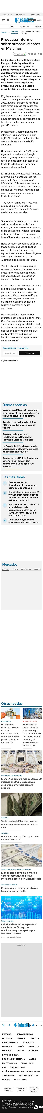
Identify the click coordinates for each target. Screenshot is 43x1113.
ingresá (39, 20)
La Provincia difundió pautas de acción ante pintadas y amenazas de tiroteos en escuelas (20, 449)
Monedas (5, 569)
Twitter (3, 1025)
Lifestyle (34, 1046)
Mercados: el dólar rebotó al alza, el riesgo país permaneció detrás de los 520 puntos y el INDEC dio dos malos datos (23, 510)
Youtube (27, 1025)
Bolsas (15, 569)
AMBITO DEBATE (34, 1089)
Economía (24, 26)
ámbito (4, 33)
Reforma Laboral (35, 14)
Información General (13, 1059)
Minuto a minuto (31, 721)
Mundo (20, 1051)
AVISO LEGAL (8, 1075)
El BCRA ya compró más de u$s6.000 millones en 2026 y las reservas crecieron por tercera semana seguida (21, 783)
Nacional (7, 1051)
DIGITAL (8, 1089)
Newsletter (36, 1025)
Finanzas (21, 1038)
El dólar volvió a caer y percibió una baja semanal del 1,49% (20, 890)
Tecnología (27, 1063)
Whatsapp (33, 1025)
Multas (6, 1080)
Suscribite (29, 353)
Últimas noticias (24, 1034)
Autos (32, 1059)
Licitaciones (20, 1080)
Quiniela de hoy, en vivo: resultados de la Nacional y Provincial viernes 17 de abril (18, 437)
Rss (4, 1067)
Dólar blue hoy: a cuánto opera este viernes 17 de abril (24, 521)
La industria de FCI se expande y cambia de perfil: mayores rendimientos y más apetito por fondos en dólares (18, 929)
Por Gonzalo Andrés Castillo (11, 937)
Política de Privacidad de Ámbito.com (21, 1071)
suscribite (32, 20)
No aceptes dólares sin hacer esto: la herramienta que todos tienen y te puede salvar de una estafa (21, 413)
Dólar (11, 26)
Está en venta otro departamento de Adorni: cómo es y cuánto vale (22, 485)
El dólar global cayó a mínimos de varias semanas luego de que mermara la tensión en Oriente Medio (21, 875)
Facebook (9, 1025)
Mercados (28, 1042)
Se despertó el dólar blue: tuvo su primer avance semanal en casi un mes (19, 824)
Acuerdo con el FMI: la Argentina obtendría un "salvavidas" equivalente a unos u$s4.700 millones (20, 462)
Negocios (7, 1046)
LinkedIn (21, 1025)
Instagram (15, 1025)
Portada (6, 1034)
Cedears (37, 569)
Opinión (21, 1046)
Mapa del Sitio (17, 1067)
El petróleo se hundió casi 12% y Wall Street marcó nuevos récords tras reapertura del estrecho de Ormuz (24, 496)
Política (35, 1038)
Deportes (33, 1051)
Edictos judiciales (28, 1075)
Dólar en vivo (20, 14)
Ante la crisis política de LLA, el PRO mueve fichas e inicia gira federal (19, 425)
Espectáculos (9, 1063)
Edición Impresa (10, 1055)
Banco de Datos (10, 1042)
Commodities (26, 569)
